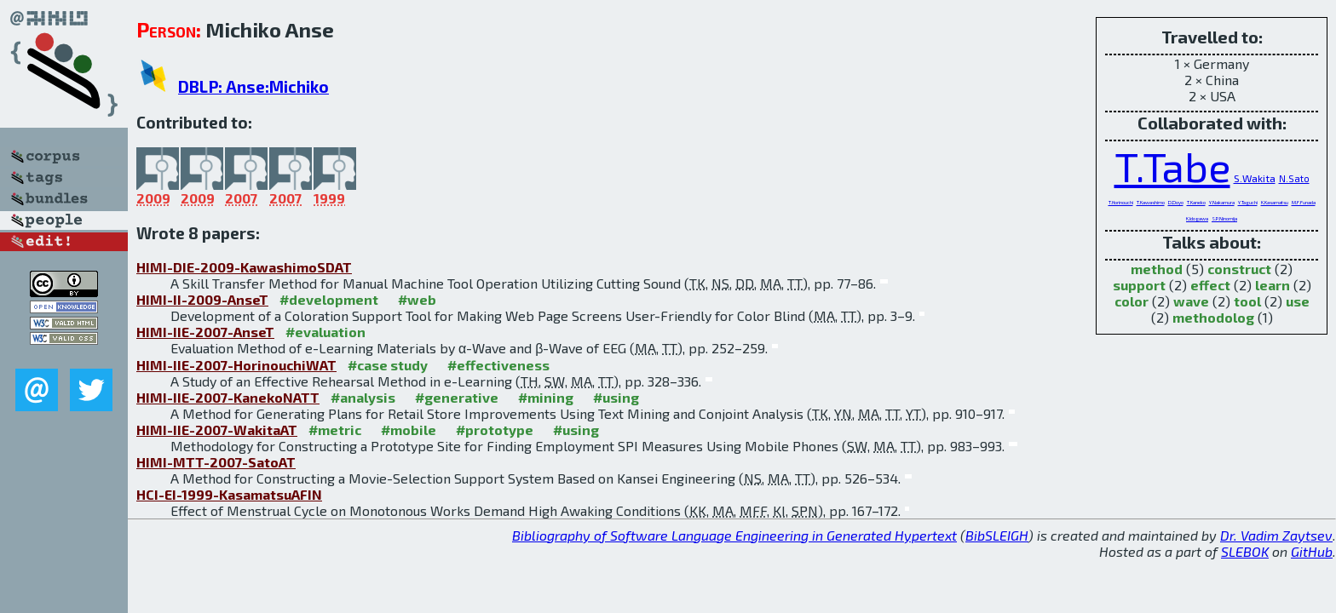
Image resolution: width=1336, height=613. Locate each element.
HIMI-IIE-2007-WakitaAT (216, 429)
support (1139, 285)
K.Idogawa (1197, 218)
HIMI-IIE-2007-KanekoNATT (228, 397)
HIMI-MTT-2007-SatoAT (216, 462)
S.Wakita (1255, 178)
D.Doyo (1175, 202)
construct (1239, 269)
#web (417, 299)
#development (328, 299)
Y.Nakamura (1222, 202)
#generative (456, 397)
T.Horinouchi (1121, 202)
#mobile (408, 429)
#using (616, 397)
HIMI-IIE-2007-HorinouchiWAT (236, 365)
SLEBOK (1245, 551)
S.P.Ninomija (1224, 218)
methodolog (1213, 317)
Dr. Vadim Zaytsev (1276, 535)
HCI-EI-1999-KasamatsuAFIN (229, 494)
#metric (334, 429)
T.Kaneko (1196, 202)
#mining (545, 397)
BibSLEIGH (996, 535)
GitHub (1312, 551)
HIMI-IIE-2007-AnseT (205, 332)
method (1157, 269)
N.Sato (1294, 178)
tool (1247, 301)
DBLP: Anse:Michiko (253, 86)
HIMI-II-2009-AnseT (202, 299)
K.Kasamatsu (1274, 202)
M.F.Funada (1304, 202)
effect (1210, 285)
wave (1191, 301)
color (1131, 301)
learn (1272, 285)
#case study (388, 365)
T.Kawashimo (1151, 202)
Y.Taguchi (1248, 202)
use (1298, 301)
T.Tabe (1172, 166)
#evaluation (325, 332)
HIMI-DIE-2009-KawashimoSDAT (244, 267)
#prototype (494, 429)
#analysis (363, 397)
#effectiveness (498, 365)
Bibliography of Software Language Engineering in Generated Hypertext (734, 535)
